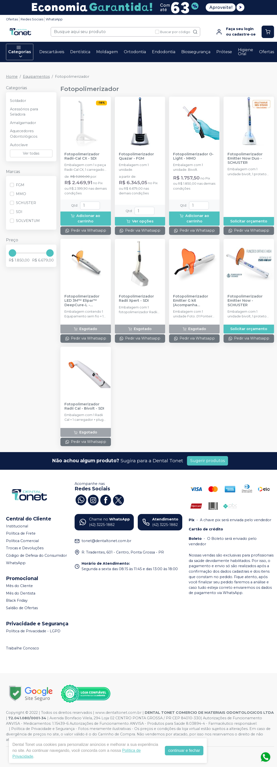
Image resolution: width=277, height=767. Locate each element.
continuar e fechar (184, 750)
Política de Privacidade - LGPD (33, 631)
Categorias (19, 52)
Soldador (18, 100)
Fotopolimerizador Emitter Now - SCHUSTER (245, 300)
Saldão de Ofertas (22, 608)
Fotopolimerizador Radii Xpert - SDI (136, 298)
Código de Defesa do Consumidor (36, 555)
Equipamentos (36, 76)
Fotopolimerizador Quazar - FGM (136, 156)
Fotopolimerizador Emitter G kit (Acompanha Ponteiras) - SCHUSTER (190, 300)
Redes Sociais (32, 19)
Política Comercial (22, 541)
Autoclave (19, 145)
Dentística (80, 51)
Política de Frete (21, 533)
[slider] (12, 253)
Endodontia (163, 51)
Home (12, 76)
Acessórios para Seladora (24, 112)
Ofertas (12, 19)
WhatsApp (54, 19)
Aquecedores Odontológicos (23, 134)
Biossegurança (195, 51)
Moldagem (107, 51)
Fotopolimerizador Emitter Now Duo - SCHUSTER (245, 158)
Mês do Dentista (20, 593)
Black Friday (17, 600)
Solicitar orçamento (248, 221)
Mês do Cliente (19, 586)
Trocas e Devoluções (25, 548)
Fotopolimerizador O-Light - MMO (193, 156)
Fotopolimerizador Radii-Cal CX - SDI (81, 156)
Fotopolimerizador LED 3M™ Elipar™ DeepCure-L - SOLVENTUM (81, 300)
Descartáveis (51, 51)
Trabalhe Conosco (22, 648)
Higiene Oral (245, 51)
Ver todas (31, 153)
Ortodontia (135, 51)
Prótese (224, 51)
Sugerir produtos (207, 460)
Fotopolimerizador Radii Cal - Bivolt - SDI (84, 406)
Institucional (17, 526)
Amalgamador (23, 123)
